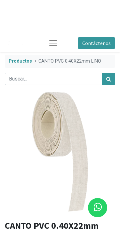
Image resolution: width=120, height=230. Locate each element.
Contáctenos (96, 43)
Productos (20, 61)
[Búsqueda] (108, 79)
